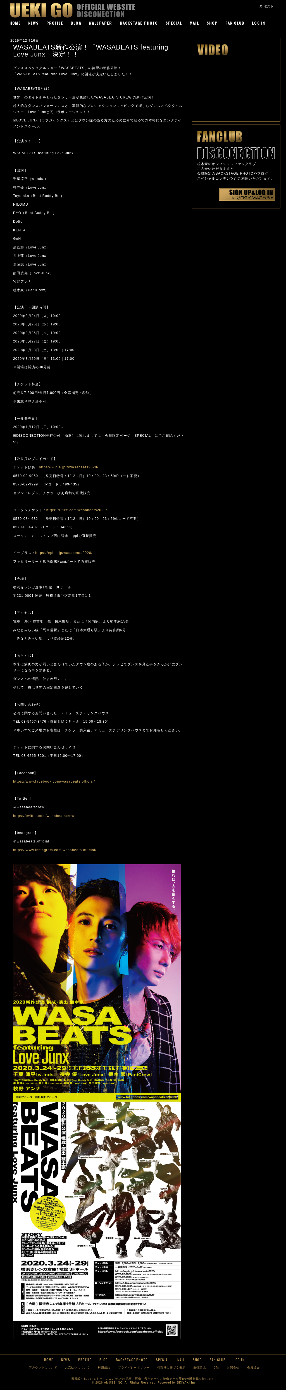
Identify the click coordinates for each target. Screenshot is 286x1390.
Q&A (216, 1367)
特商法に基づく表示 (171, 1367)
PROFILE (54, 23)
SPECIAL (174, 23)
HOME (15, 23)
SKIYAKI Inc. (187, 1382)
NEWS (33, 23)
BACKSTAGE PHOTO (139, 23)
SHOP (212, 23)
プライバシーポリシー (133, 1367)
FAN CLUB (235, 23)
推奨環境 (199, 1367)
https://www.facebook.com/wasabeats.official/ (54, 781)
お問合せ (233, 1367)
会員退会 (253, 1367)
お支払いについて (77, 1367)
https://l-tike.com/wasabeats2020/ (76, 510)
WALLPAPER (100, 23)
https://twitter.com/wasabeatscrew (43, 816)
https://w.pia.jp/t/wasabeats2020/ (70, 467)
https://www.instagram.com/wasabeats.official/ (55, 850)
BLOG (76, 23)
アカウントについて (43, 1367)
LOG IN (258, 23)
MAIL (194, 23)
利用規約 (104, 1367)
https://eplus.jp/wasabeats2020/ (65, 553)
